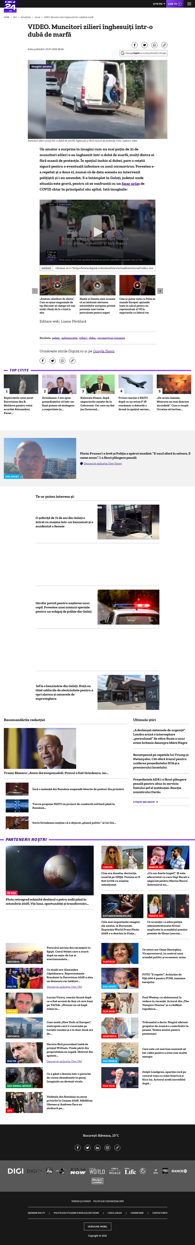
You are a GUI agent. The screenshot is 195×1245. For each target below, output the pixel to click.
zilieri (83, 338)
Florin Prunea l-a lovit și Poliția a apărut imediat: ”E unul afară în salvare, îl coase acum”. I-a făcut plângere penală (135, 455)
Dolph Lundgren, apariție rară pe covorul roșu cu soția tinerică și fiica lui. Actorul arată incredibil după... (164, 1077)
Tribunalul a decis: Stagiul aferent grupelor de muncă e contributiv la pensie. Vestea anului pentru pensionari (165, 1027)
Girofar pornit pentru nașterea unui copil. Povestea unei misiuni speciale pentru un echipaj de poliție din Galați (64, 607)
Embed (46, 268)
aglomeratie (69, 338)
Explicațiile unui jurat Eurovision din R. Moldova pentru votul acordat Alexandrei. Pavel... (18, 405)
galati (56, 338)
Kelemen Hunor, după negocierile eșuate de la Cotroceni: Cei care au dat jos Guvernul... (97, 403)
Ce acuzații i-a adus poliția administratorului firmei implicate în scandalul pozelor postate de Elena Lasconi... (167, 927)
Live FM (157, 3)
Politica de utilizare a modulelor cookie (76, 1212)
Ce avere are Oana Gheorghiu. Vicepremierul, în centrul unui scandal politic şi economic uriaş (164, 953)
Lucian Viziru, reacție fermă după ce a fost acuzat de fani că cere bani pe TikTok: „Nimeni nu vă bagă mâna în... (70, 1003)
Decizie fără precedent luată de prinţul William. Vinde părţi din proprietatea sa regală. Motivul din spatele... (70, 1049)
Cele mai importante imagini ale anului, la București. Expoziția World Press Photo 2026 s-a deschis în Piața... (120, 927)
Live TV (172, 4)
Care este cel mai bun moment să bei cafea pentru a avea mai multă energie (164, 1052)
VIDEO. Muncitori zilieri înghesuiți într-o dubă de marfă (68, 17)
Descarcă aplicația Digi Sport (103, 463)
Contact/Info (159, 1212)
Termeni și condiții (81, 1201)
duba (92, 338)
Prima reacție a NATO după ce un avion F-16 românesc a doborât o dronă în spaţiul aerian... (134, 403)
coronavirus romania (111, 338)
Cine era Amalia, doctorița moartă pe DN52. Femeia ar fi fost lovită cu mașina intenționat (120, 878)
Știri (15, 17)
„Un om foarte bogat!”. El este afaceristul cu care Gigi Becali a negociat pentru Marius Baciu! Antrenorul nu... (168, 878)
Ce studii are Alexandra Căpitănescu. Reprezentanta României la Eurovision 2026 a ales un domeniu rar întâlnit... (70, 975)
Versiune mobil (97, 1226)
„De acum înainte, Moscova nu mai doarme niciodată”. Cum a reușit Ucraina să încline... (173, 403)
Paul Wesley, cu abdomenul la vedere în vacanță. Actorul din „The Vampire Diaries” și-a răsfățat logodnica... (165, 1003)
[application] (97, 232)
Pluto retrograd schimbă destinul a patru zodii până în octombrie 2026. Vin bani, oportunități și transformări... (47, 901)
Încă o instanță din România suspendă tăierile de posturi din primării (78, 789)
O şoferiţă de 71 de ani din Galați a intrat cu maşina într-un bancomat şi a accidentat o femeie (64, 522)
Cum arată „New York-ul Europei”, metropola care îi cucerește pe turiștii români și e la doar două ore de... (70, 1027)
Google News (103, 351)
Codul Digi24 (115, 1212)
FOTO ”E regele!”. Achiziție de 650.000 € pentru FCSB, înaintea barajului (163, 978)
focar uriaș (131, 183)
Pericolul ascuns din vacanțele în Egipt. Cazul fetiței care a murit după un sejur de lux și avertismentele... (68, 953)
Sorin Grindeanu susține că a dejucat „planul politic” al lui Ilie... (74, 822)
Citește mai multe (144, 802)
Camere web (137, 1212)
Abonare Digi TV (36, 1212)
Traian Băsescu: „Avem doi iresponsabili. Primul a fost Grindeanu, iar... (56, 773)
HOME (7, 17)
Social (38, 17)
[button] (97, 232)
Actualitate (26, 17)
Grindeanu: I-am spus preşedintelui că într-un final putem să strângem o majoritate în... (58, 403)
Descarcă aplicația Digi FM (64, 987)
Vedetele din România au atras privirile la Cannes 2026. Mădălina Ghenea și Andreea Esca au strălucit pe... (70, 1102)
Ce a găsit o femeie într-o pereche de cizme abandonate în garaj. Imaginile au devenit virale (69, 1077)
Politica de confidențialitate (108, 1201)
